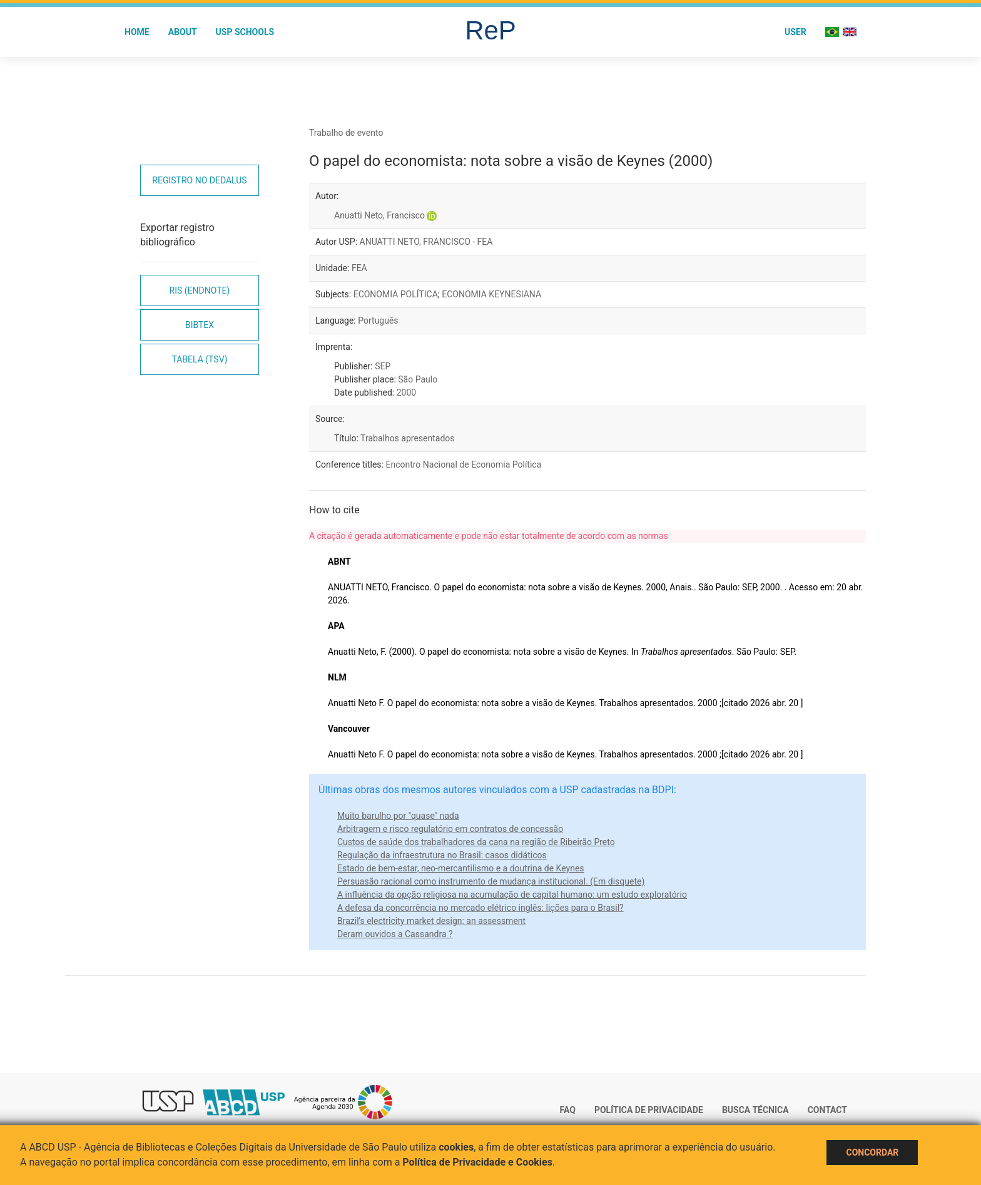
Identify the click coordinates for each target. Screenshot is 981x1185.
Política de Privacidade (648, 1110)
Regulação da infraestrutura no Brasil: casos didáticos (442, 855)
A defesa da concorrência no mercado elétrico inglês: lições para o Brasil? (480, 908)
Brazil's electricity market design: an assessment (431, 921)
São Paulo (417, 379)
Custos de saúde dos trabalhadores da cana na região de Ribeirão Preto (476, 842)
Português (378, 320)
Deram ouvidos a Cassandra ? (395, 934)
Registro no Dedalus (199, 180)
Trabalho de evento (346, 133)
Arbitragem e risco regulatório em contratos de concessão (450, 829)
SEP (382, 366)
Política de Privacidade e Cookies (477, 1162)
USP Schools (245, 32)
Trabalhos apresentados (407, 438)
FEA (359, 268)
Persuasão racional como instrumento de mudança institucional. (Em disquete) (490, 881)
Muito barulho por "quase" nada (398, 816)
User (795, 32)
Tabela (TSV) (199, 359)
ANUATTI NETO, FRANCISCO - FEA (426, 242)
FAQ (568, 1110)
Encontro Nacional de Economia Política (463, 464)
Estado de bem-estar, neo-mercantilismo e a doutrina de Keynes (460, 868)
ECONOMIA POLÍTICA (395, 294)
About (182, 32)
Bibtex (199, 325)
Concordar (872, 1152)
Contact (827, 1110)
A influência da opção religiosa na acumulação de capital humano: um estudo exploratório (512, 895)
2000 (406, 392)
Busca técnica (755, 1110)
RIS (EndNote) (200, 290)
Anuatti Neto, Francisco (379, 215)
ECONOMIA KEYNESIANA (491, 294)
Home (137, 32)
